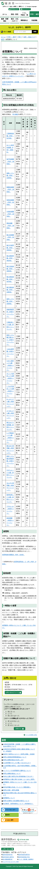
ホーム (3, 37)
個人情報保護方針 (7, 859)
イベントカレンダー (10, 809)
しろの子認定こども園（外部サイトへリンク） (10, 391)
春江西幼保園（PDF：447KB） (10, 279)
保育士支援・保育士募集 (11, 790)
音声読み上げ (14, 9)
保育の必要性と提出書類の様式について (16, 801)
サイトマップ (26, 9)
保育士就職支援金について (12, 773)
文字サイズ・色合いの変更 (9, 6)
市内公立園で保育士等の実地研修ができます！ (18, 776)
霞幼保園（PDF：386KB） (10, 225)
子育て (19, 37)
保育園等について (9, 798)
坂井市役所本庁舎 (7, 854)
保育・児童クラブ (29, 37)
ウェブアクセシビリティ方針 (10, 861)
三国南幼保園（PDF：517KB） (10, 136)
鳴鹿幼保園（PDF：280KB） (10, 189)
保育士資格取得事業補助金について (14, 757)
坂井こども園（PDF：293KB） (10, 301)
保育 (2, 39)
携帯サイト (21, 6)
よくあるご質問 (9, 820)
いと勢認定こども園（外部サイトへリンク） (10, 437)
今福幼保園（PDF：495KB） (10, 214)
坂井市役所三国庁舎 (8, 857)
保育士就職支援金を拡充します (13, 760)
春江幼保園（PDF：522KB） (10, 237)
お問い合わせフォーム (12, 692)
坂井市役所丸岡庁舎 (24, 854)
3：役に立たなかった (12, 715)
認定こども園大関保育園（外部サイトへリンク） (10, 460)
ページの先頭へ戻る (31, 735)
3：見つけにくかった (12, 725)
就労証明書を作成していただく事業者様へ (17, 787)
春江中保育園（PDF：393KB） (10, 247)
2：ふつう (9, 713)
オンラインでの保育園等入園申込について (17, 770)
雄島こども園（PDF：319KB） (10, 175)
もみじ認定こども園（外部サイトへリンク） (10, 365)
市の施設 (15, 114)
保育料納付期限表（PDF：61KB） (13, 554)
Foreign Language (32, 6)
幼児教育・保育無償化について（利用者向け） (18, 803)
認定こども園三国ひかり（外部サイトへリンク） (10, 339)
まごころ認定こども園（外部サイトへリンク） (10, 378)
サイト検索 (6, 32)
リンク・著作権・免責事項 (25, 859)
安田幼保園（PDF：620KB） (10, 202)
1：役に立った (10, 711)
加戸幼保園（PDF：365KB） (10, 161)
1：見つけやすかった (12, 721)
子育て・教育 (11, 37)
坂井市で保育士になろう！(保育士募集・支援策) (19, 754)
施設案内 (7, 814)
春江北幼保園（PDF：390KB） (10, 269)
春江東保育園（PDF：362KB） (10, 258)
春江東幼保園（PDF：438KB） (10, 290)
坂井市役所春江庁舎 (24, 857)
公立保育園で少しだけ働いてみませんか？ (17, 763)
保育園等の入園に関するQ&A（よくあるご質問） (19, 779)
